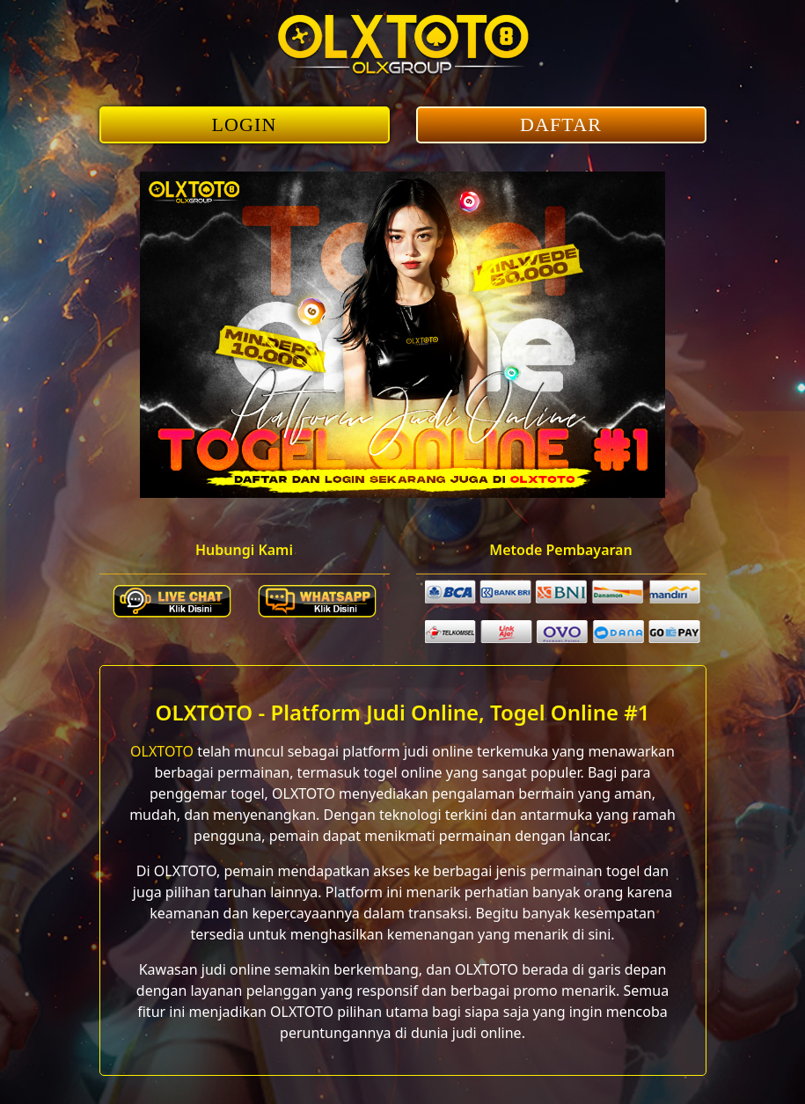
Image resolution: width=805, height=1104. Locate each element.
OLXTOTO (162, 751)
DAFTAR (561, 124)
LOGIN (244, 124)
